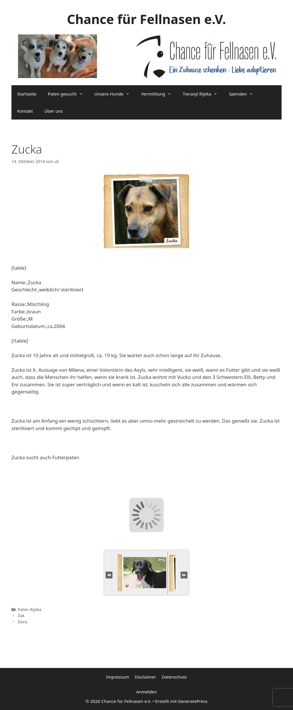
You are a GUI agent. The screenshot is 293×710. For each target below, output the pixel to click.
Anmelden (146, 692)
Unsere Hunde (114, 93)
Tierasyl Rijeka (203, 93)
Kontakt (25, 111)
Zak (21, 615)
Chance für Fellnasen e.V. (146, 19)
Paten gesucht (68, 93)
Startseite (26, 94)
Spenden (244, 93)
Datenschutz (174, 677)
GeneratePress (192, 701)
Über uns (53, 111)
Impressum (117, 677)
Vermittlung (159, 93)
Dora (22, 622)
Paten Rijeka (29, 609)
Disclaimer (145, 677)
